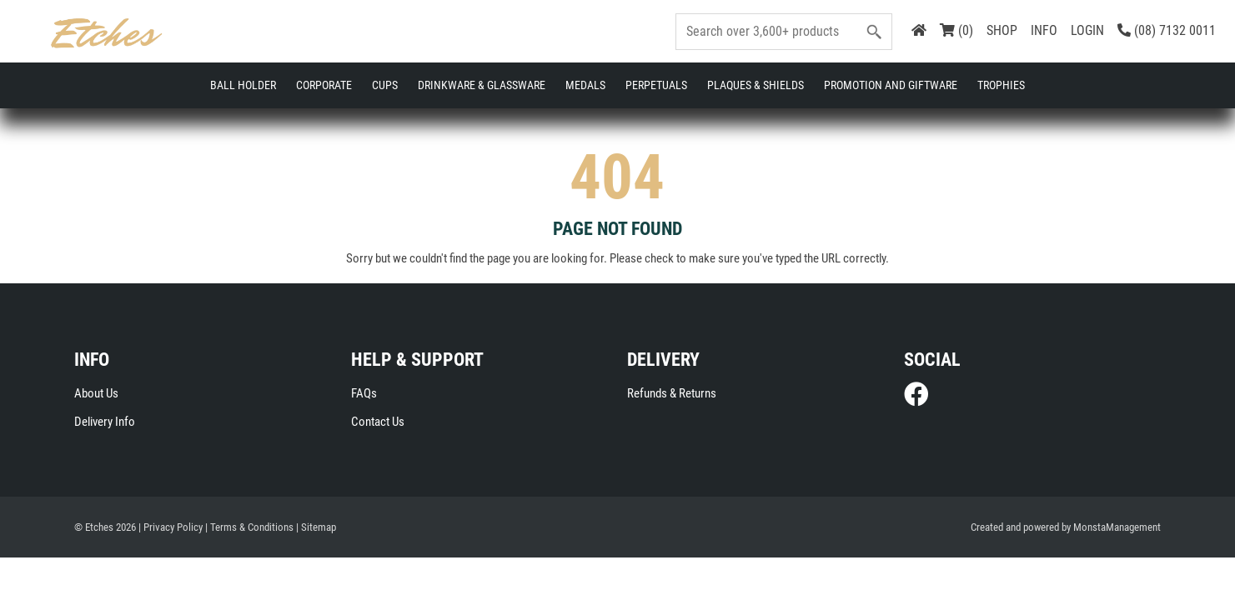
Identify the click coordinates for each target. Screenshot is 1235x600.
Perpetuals (656, 85)
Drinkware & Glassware (481, 85)
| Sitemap (316, 528)
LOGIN (1087, 30)
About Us (96, 394)
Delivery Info (104, 422)
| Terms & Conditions (249, 528)
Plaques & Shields (755, 85)
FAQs (364, 394)
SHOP (1001, 30)
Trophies (1001, 85)
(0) (956, 30)
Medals (585, 85)
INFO (1044, 30)
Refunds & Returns (671, 394)
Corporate (324, 85)
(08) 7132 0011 (1166, 30)
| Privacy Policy (170, 528)
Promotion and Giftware (890, 85)
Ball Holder (243, 85)
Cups (385, 85)
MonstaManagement (1117, 528)
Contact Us (377, 422)
